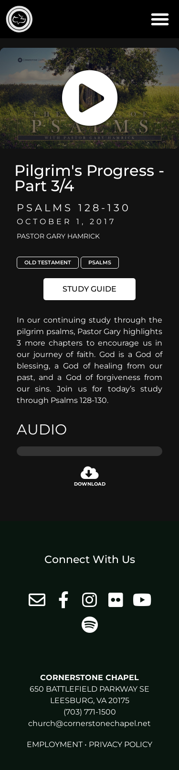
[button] (160, 19)
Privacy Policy (120, 744)
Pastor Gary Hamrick (58, 236)
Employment (55, 744)
